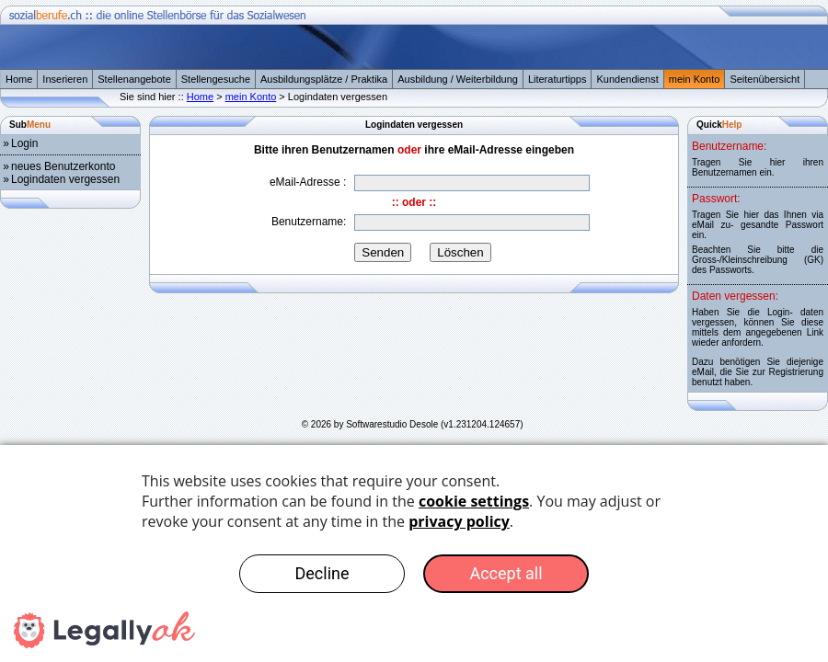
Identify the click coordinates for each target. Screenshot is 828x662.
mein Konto (694, 79)
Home (19, 79)
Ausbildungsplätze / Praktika (323, 79)
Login (24, 143)
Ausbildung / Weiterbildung (457, 79)
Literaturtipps (557, 79)
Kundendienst (627, 79)
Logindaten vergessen (65, 179)
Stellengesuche (215, 79)
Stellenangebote (134, 79)
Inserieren (64, 79)
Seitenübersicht (764, 79)
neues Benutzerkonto (63, 166)
